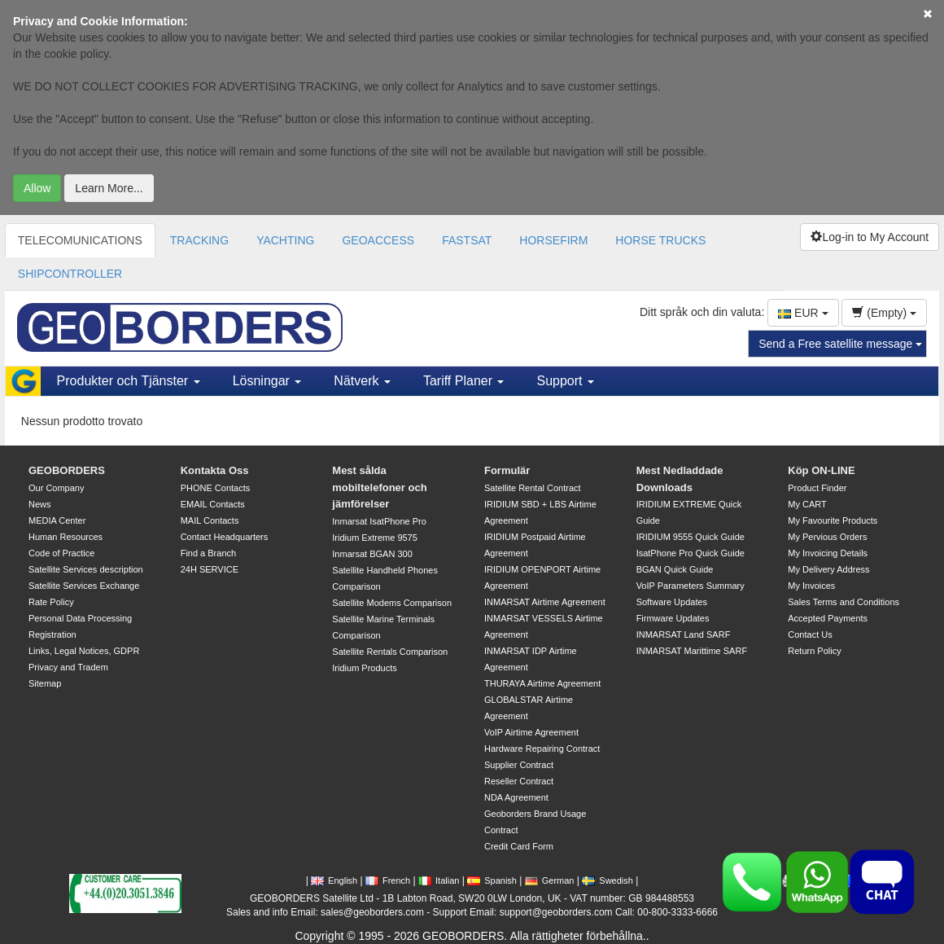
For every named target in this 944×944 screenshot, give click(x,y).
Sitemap (44, 683)
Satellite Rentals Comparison (390, 651)
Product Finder (817, 488)
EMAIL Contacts (213, 504)
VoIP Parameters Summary (690, 586)
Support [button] (564, 381)
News (39, 504)
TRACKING (199, 240)
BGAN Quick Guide (675, 569)
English (334, 880)
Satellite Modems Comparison (392, 603)
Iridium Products (364, 668)
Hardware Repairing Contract (542, 748)
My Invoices (811, 586)
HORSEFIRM (553, 240)
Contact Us (810, 634)
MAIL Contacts (210, 520)
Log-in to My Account (870, 237)
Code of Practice (61, 553)
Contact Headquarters (225, 537)
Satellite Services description (85, 569)
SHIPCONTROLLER (70, 273)
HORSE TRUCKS (660, 240)
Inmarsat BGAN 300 (372, 554)
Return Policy (814, 651)
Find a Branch (208, 553)
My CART (807, 504)
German (550, 880)
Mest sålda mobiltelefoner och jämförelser (379, 487)
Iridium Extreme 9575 (374, 537)
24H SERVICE (209, 569)
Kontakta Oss (215, 470)
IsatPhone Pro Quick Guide (690, 553)
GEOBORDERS (66, 470)
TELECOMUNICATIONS (80, 240)
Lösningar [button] (267, 381)
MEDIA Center (56, 520)
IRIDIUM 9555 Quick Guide (690, 537)
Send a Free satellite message (840, 343)
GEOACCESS (378, 240)
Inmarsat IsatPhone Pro (379, 521)
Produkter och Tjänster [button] (128, 381)
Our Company (56, 488)
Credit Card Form (518, 846)
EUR (803, 312)
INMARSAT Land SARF (683, 634)
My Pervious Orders (827, 537)
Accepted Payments (828, 618)
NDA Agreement (516, 797)
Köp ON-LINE (821, 470)
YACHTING (285, 240)
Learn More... (108, 188)
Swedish (607, 880)
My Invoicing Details (828, 553)
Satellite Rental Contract (532, 488)
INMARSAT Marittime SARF (692, 651)
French (387, 880)
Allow (37, 188)
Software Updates (671, 602)
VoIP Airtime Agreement (531, 732)
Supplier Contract (518, 765)
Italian (438, 880)
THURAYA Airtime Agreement (542, 683)
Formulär (507, 470)
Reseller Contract (518, 781)
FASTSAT (467, 240)
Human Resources (65, 537)
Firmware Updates (673, 618)
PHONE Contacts (216, 488)
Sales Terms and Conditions (843, 602)
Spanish (492, 880)
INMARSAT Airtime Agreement (544, 602)
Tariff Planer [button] (464, 381)
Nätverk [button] (362, 381)
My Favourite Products (832, 520)
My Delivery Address (828, 569)
